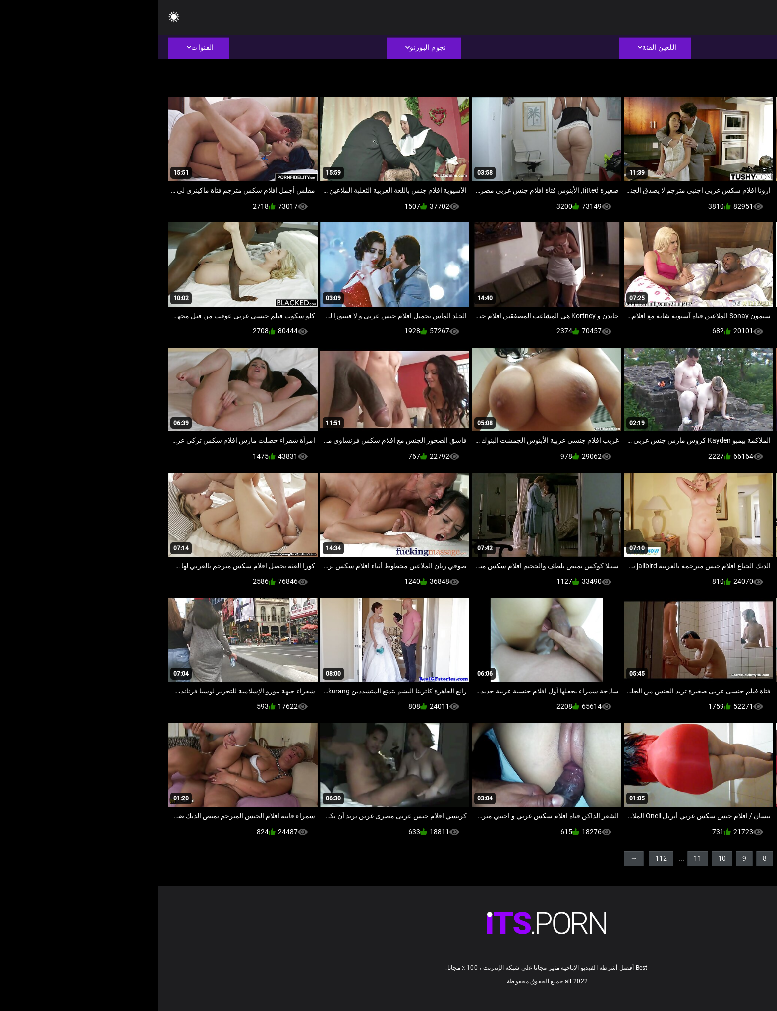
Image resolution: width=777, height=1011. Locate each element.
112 (503, 858)
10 (564, 858)
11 (540, 858)
